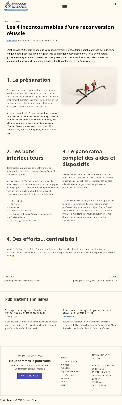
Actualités (65, 368)
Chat (63, 385)
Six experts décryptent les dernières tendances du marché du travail (27, 311)
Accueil (65, 357)
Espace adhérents (71, 371)
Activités (65, 364)
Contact (65, 381)
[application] (69, 357)
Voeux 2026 (70, 361)
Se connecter (71, 375)
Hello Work (11, 40)
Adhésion (65, 378)
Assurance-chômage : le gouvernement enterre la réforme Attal (87, 311)
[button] (64, 6)
